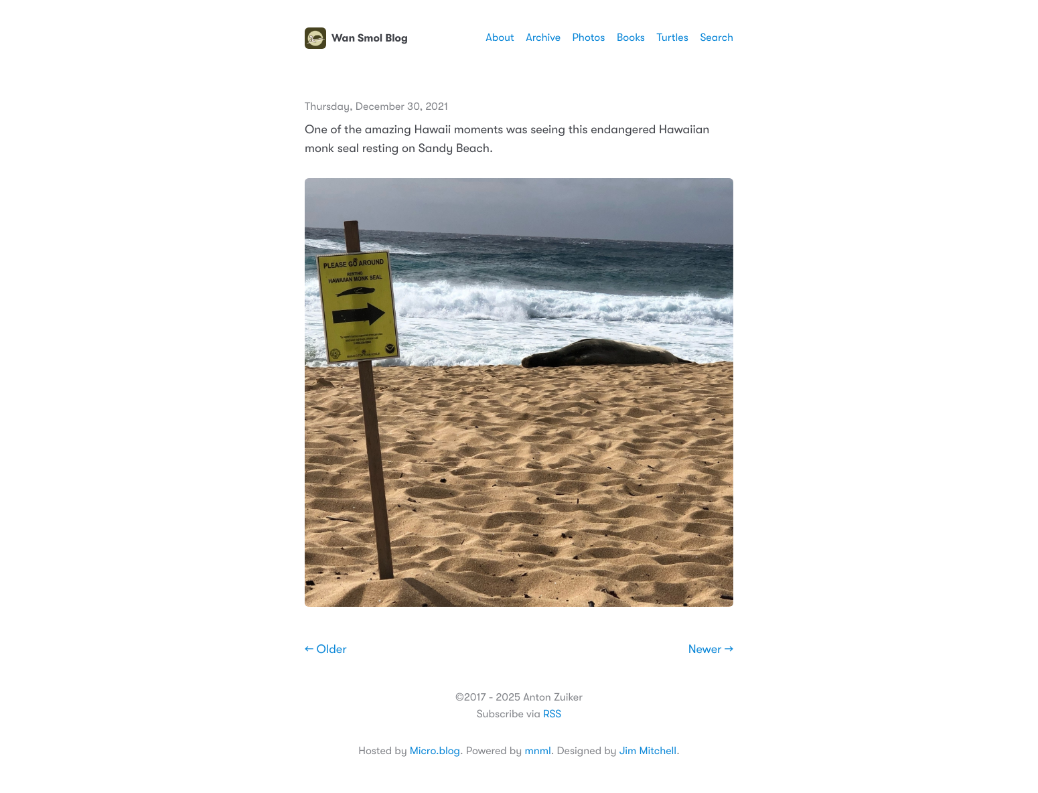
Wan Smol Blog (356, 38)
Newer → (710, 649)
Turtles (672, 37)
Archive (543, 37)
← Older (326, 649)
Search (716, 37)
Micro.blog (435, 751)
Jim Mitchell (647, 751)
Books (631, 37)
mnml (537, 751)
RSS (552, 714)
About (500, 37)
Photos (589, 37)
